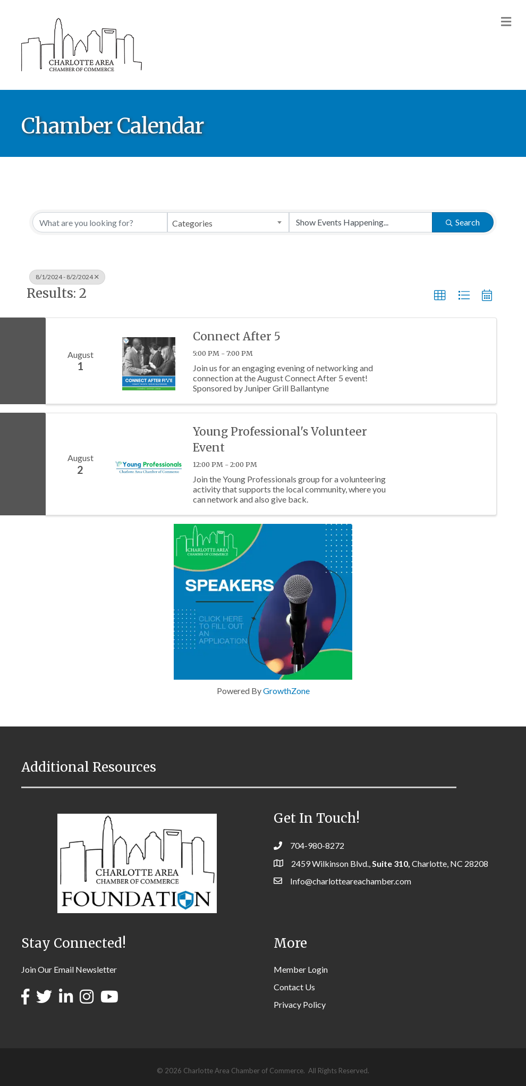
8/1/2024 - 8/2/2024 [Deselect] (67, 277)
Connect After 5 (237, 336)
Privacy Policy (300, 1004)
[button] (440, 295)
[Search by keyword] (99, 222)
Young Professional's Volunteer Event (280, 439)
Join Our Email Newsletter (69, 969)
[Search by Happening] (360, 222)
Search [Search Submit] (463, 222)
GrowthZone (286, 691)
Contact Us (294, 987)
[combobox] (228, 222)
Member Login (301, 969)
